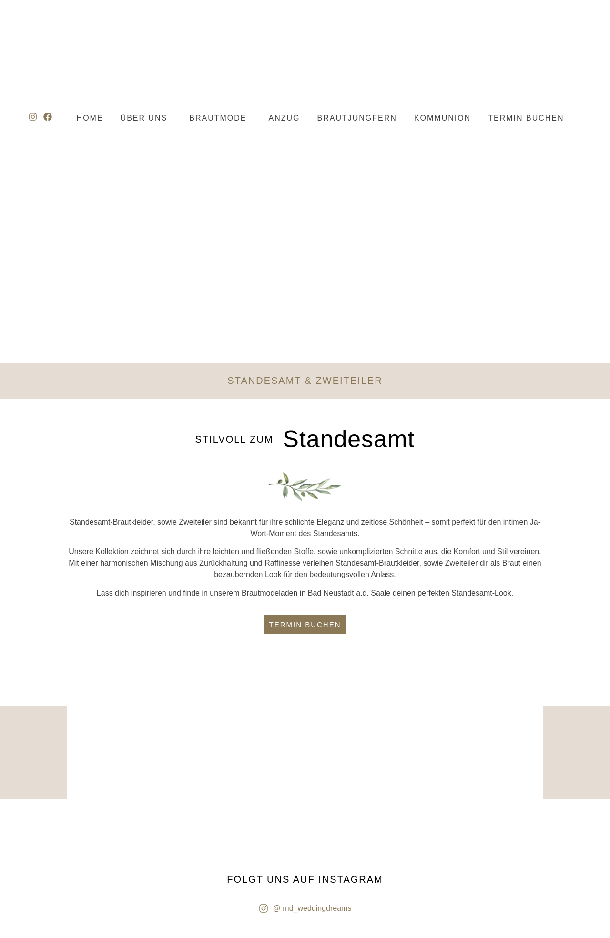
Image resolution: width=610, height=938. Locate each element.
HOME (90, 118)
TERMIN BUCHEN (526, 118)
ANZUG (284, 118)
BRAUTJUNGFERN (357, 118)
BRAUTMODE (217, 118)
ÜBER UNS (144, 118)
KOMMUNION (442, 118)
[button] (146, 118)
